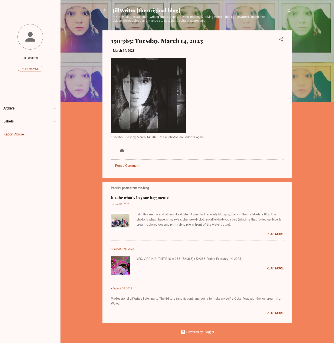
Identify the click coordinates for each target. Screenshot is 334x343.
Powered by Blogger (197, 332)
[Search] (289, 11)
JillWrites (30, 58)
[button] (281, 40)
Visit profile (30, 68)
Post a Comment (127, 166)
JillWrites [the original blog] (146, 10)
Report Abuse (13, 134)
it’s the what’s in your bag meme (140, 197)
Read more (275, 234)
